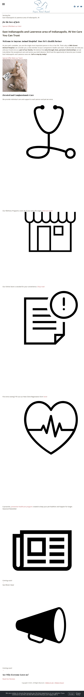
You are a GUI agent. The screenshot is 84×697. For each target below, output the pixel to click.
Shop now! (39, 290)
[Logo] (41, 6)
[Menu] (4, 4)
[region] (13, 75)
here (43, 403)
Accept (71, 694)
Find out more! (46, 213)
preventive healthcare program (20, 515)
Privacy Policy (78, 694)
